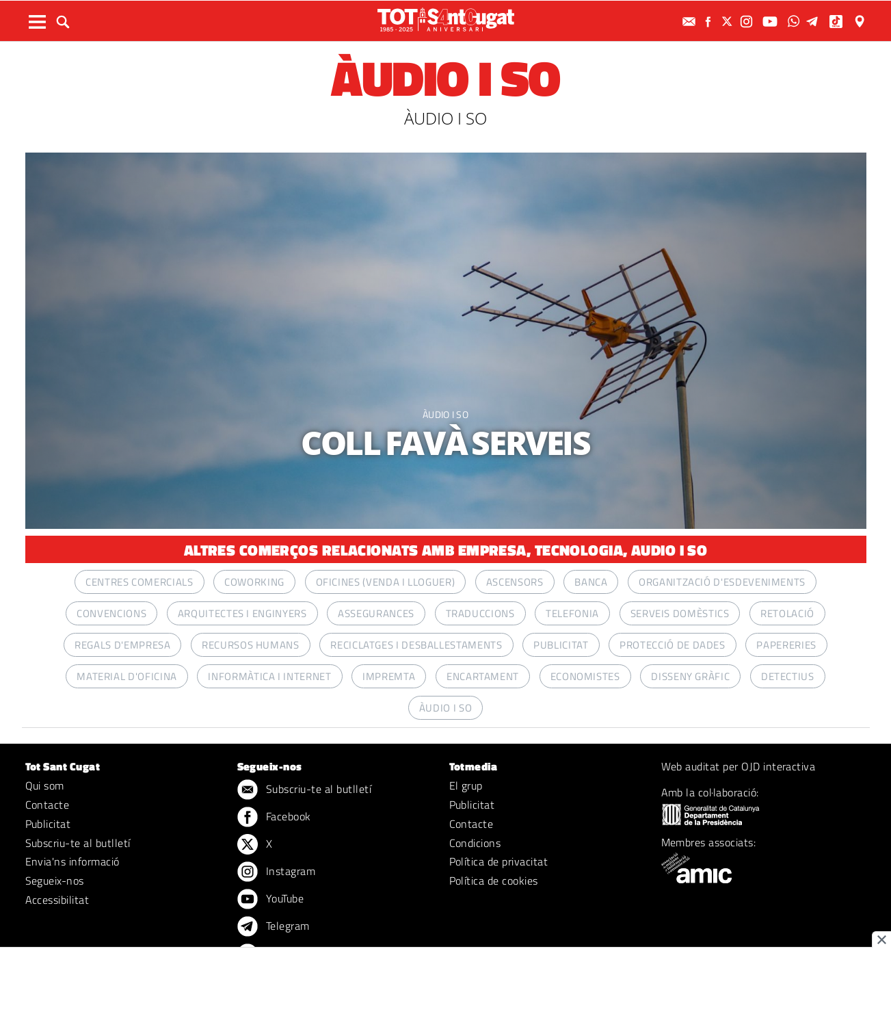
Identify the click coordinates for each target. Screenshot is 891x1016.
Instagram (276, 872)
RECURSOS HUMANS (251, 645)
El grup (466, 785)
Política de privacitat (498, 861)
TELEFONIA (572, 613)
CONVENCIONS (111, 613)
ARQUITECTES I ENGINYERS (242, 613)
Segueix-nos (54, 880)
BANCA (590, 582)
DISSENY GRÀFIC (690, 676)
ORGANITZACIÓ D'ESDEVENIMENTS (722, 582)
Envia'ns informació (72, 861)
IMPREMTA (388, 676)
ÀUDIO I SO (445, 414)
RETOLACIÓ (787, 613)
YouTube (270, 899)
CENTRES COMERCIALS (139, 582)
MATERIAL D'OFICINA (127, 676)
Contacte (47, 804)
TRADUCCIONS (480, 613)
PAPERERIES (786, 645)
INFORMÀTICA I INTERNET (269, 676)
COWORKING (254, 582)
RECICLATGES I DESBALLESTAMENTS (416, 645)
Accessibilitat (57, 899)
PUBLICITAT (560, 645)
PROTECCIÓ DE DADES (673, 645)
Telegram (273, 927)
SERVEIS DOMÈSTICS (680, 613)
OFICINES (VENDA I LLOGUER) (385, 582)
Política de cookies (493, 880)
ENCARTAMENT (483, 676)
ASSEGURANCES (376, 613)
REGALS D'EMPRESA (122, 645)
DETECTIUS (787, 676)
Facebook (274, 817)
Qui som (44, 785)
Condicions (475, 843)
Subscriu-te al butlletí (78, 843)
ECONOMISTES (585, 676)
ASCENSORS (515, 582)
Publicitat (48, 824)
